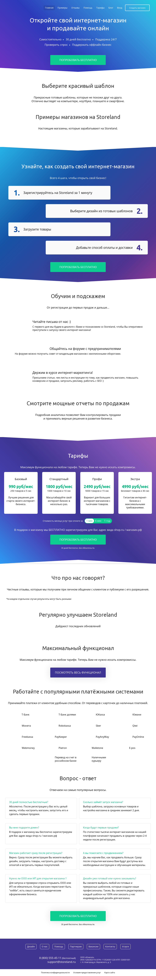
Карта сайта (109, 972)
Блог (110, 7)
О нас (44, 946)
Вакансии (94, 946)
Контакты (110, 946)
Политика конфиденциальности (55, 972)
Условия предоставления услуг (87, 972)
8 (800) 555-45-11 (50, 958)
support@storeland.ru (62, 962)
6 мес (98, 520)
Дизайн (31, 946)
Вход (119, 7)
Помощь (87, 7)
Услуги (125, 946)
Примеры (62, 7)
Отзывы (75, 7)
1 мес (89, 520)
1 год (107, 520)
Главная (49, 7)
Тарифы (100, 7)
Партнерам (76, 946)
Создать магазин (137, 7)
